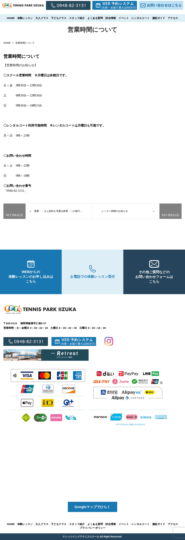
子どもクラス (59, 18)
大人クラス (41, 18)
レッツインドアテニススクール (82, 536)
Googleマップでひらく (93, 507)
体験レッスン (25, 18)
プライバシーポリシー (93, 527)
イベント (124, 18)
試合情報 (110, 18)
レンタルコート (141, 18)
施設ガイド (158, 18)
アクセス (173, 18)
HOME (11, 18)
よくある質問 (95, 18)
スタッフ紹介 (77, 18)
